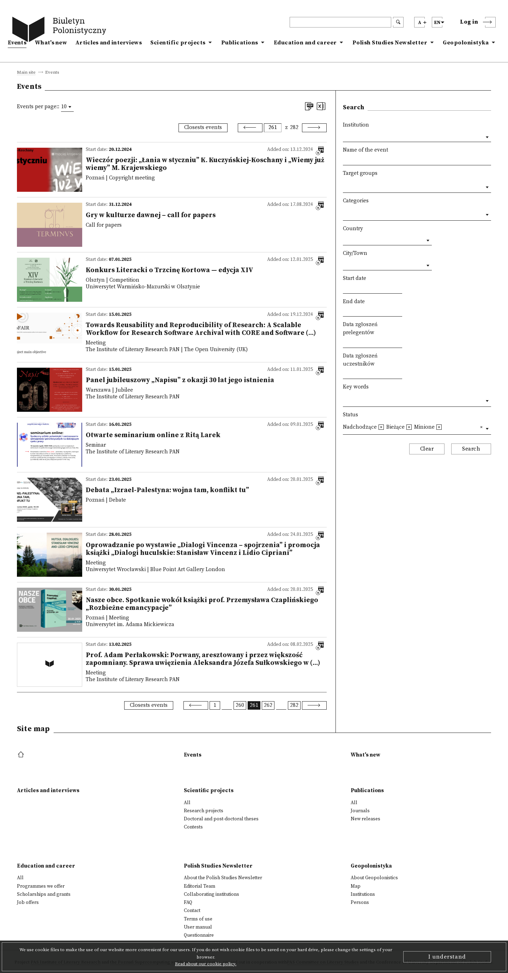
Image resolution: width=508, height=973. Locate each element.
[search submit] (398, 22)
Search (471, 449)
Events (17, 42)
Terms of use (198, 919)
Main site (26, 72)
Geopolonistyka (466, 42)
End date (354, 301)
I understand (447, 956)
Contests (193, 827)
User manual (198, 927)
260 (240, 705)
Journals (360, 811)
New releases (365, 819)
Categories (356, 200)
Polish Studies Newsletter (390, 42)
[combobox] (67, 107)
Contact (192, 910)
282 (294, 127)
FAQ (188, 902)
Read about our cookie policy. (205, 964)
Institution (356, 125)
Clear (427, 449)
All (187, 803)
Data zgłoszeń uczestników (360, 360)
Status (350, 414)
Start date (354, 278)
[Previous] (250, 127)
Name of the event (365, 150)
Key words (356, 387)
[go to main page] (60, 30)
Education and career (305, 42)
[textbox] (345, 185)
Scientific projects (178, 42)
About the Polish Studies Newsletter (223, 878)
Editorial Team (199, 886)
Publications (239, 42)
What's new (51, 42)
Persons (360, 902)
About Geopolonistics (374, 878)
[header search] (340, 22)
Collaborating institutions (211, 894)
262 (268, 705)
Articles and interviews (108, 42)
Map (356, 886)
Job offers (28, 902)
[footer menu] (21, 755)
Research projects (203, 811)
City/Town (355, 253)
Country (353, 228)
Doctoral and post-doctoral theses (221, 819)
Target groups (360, 173)
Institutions (363, 894)
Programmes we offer (41, 886)
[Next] (314, 127)
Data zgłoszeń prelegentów (360, 328)
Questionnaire (199, 935)
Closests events (203, 127)
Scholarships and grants (44, 894)
